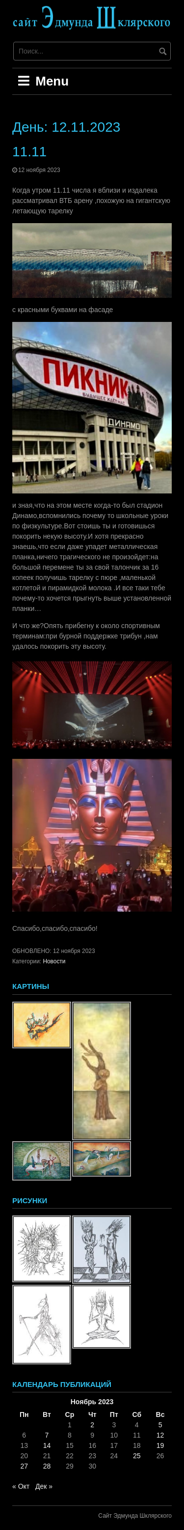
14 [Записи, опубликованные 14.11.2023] (47, 1445)
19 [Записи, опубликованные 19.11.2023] (160, 1445)
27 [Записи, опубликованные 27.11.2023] (24, 1466)
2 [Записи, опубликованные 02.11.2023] (92, 1425)
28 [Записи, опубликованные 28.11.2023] (47, 1466)
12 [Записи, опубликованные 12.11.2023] (160, 1435)
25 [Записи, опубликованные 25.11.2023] (137, 1456)
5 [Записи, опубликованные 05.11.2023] (160, 1425)
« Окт (20, 1486)
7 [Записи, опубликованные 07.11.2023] (47, 1435)
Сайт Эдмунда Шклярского (135, 1515)
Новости (54, 961)
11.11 (29, 151)
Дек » (44, 1486)
